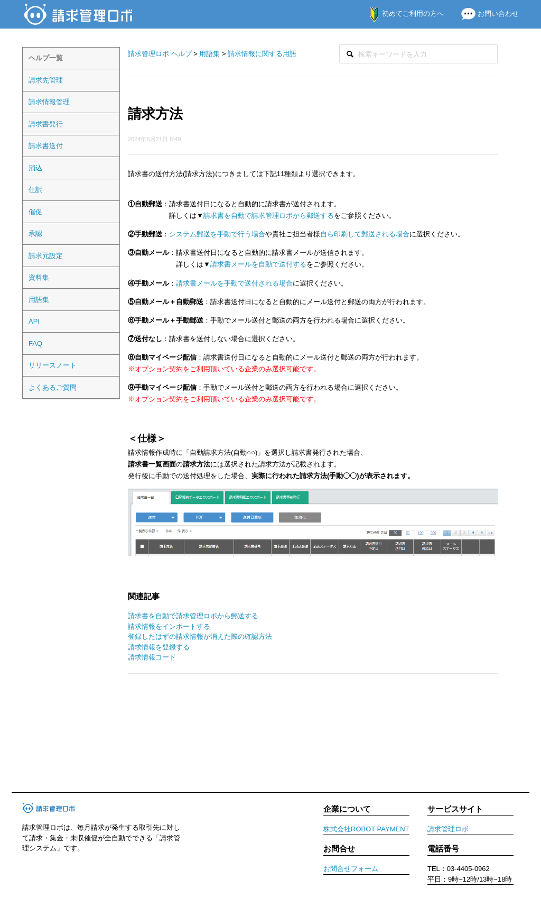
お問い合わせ (486, 13)
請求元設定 (46, 256)
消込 (35, 168)
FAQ (35, 343)
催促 (35, 212)
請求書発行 (46, 124)
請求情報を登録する (159, 647)
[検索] (418, 54)
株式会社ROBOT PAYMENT (366, 829)
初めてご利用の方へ (401, 13)
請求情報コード (152, 657)
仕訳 (35, 190)
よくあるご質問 (53, 387)
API (34, 321)
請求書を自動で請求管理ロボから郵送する (268, 215)
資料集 (39, 277)
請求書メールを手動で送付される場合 (234, 283)
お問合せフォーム (350, 869)
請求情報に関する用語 (262, 54)
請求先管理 (46, 80)
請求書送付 (46, 146)
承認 (35, 233)
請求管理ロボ (448, 829)
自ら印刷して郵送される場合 (364, 234)
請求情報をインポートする (169, 626)
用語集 (39, 300)
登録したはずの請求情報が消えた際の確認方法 (200, 636)
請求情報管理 (49, 102)
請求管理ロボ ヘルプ (160, 54)
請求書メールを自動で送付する (258, 264)
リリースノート (53, 365)
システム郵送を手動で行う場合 (217, 234)
